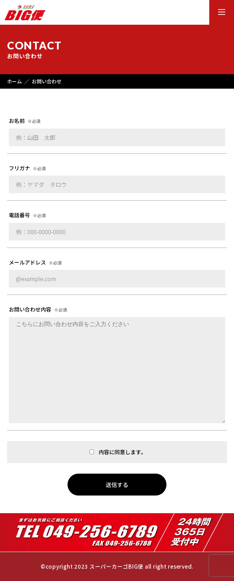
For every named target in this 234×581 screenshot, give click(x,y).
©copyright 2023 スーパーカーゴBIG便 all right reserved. (117, 566)
